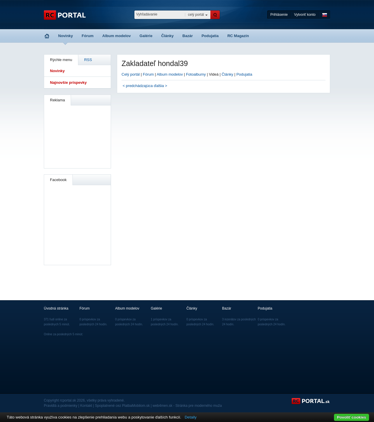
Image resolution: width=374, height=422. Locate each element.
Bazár (187, 36)
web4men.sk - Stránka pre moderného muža (187, 406)
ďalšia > (160, 86)
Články (167, 36)
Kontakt (86, 406)
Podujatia (210, 36)
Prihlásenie (279, 15)
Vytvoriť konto (305, 15)
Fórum (88, 36)
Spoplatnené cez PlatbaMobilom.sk (122, 406)
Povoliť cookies (351, 417)
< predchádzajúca (138, 86)
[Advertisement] (78, 136)
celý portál (196, 15)
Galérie (146, 36)
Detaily (191, 417)
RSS (88, 60)
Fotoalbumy (196, 74)
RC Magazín (238, 36)
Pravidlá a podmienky (60, 406)
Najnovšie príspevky (68, 82)
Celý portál (131, 74)
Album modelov (116, 36)
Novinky (65, 36)
